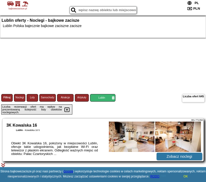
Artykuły (82, 97)
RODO (154, 176)
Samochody (47, 97)
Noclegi (19, 97)
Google (68, 171)
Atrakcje (65, 97)
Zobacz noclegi (179, 156)
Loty (32, 97)
